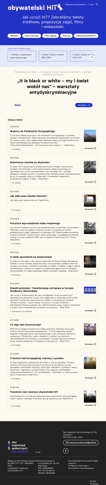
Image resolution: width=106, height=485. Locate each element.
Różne (17, 105)
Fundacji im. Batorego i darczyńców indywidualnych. (81, 466)
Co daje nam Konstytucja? (25, 324)
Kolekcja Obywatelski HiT (86, 36)
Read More (70, 145)
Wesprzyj (66, 36)
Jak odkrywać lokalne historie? (28, 196)
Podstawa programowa (75, 4)
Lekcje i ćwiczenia (31, 36)
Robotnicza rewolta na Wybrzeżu (30, 162)
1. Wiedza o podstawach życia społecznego (21, 56)
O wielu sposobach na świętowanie (31, 256)
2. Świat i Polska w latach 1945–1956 (52, 56)
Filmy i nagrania (50, 36)
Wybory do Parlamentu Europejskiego (32, 131)
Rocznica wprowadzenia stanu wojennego (35, 223)
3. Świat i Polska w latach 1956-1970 (83, 56)
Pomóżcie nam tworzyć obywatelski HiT (34, 391)
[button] (91, 57)
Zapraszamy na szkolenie (22, 311)
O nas (91, 4)
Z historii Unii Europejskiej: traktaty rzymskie (37, 358)
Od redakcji (16, 149)
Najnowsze (14, 36)
